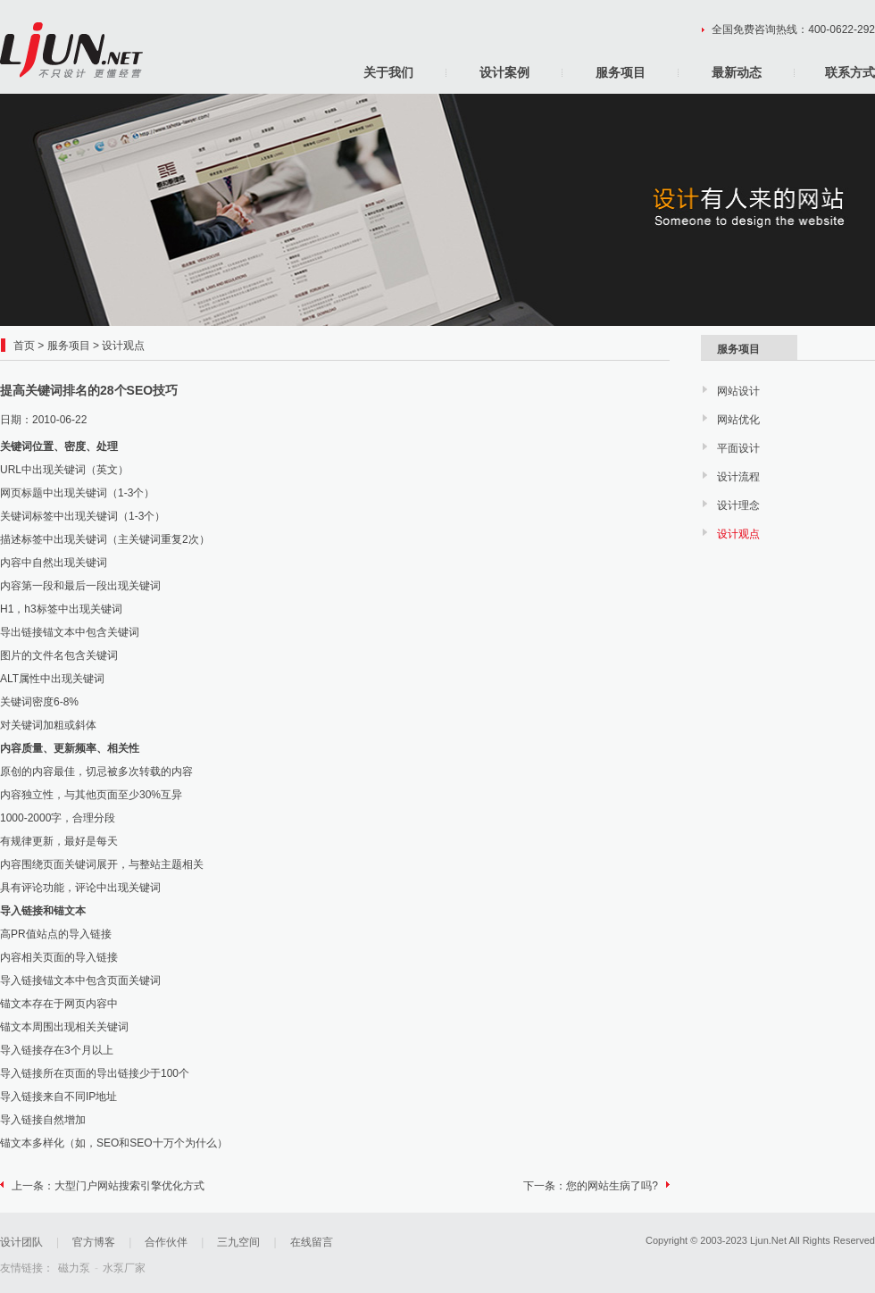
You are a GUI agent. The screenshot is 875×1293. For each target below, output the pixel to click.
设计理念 (738, 505)
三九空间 (238, 1242)
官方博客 (93, 1242)
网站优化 (738, 419)
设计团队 (21, 1242)
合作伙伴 (166, 1242)
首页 (24, 345)
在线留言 (311, 1242)
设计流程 (738, 477)
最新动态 (737, 72)
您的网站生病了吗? (612, 1186)
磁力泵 (74, 1268)
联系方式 (850, 72)
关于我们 (388, 72)
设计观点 (123, 345)
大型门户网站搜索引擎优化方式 (129, 1186)
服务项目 (621, 72)
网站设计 (738, 391)
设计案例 (504, 72)
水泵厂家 (124, 1268)
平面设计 (738, 448)
